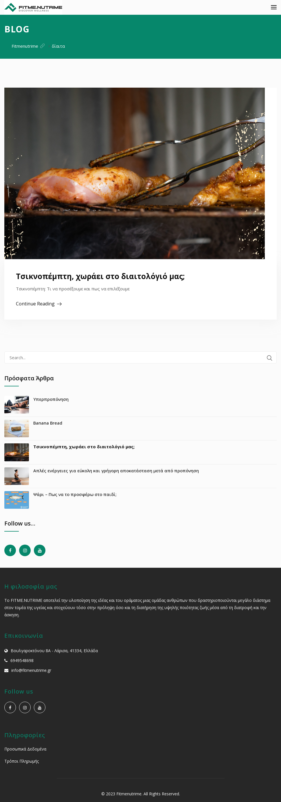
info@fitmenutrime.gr (31, 670)
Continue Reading (35, 303)
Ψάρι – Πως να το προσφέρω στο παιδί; (75, 494)
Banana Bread (47, 423)
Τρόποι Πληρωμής (21, 761)
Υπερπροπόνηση (51, 399)
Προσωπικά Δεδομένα (25, 749)
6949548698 (22, 660)
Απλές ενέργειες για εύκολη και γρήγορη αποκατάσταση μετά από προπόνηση (116, 470)
